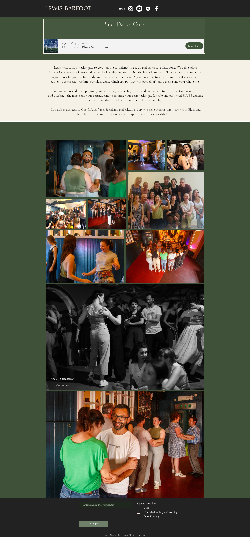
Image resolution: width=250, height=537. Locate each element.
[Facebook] (156, 8)
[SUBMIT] (93, 524)
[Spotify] (148, 8)
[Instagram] (130, 8)
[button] (228, 9)
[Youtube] (139, 8)
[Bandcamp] (122, 8)
